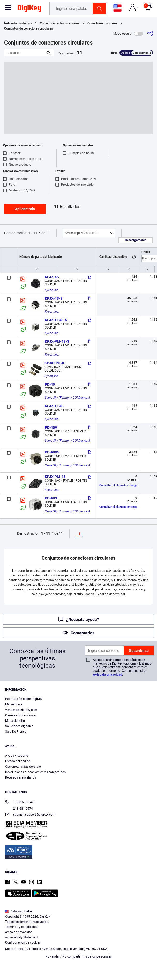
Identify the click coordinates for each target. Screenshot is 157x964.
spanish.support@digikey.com (30, 814)
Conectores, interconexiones (59, 23)
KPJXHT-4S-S (56, 320)
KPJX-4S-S (54, 298)
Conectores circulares (102, 23)
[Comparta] (150, 33)
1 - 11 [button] (32, 233)
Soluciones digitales (19, 726)
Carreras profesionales (21, 715)
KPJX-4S (52, 277)
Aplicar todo (25, 209)
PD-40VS (52, 452)
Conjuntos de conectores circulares (28, 28)
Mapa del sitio (15, 721)
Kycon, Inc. (52, 290)
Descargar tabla (135, 240)
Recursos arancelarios (20, 777)
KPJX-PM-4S (55, 477)
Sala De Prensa (15, 731)
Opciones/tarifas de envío (23, 766)
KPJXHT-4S (54, 406)
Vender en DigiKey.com (21, 710)
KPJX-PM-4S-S (57, 341)
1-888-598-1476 (20, 802)
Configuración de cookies (23, 942)
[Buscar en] (24, 52)
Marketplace (13, 704)
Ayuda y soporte (16, 756)
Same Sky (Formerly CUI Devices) (67, 397)
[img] (29, 9)
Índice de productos (18, 23)
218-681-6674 (19, 808)
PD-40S (51, 498)
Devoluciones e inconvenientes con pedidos (35, 772)
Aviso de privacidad (107, 674)
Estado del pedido (17, 761)
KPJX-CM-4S (54, 363)
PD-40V (51, 427)
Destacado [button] (81, 233)
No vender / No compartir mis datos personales (78, 956)
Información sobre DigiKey (23, 699)
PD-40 (50, 384)
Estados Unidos (18, 911)
